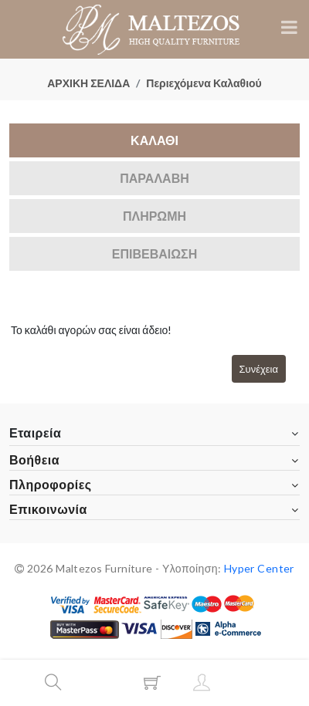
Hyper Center (259, 568)
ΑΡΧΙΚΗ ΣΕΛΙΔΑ (88, 83)
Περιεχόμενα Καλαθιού (203, 83)
